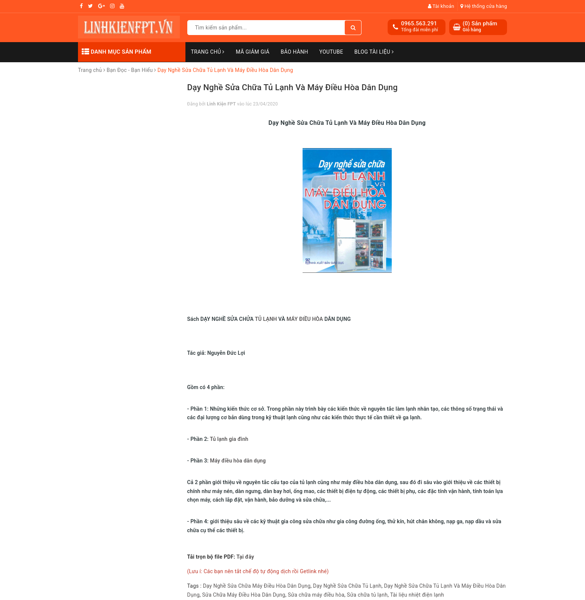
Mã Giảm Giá (252, 52)
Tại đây (245, 557)
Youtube (331, 52)
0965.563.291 (419, 23)
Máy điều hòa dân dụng (238, 461)
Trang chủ (208, 52)
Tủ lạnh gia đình (229, 439)
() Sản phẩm (480, 26)
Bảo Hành (294, 52)
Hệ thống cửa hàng (483, 6)
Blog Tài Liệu (374, 52)
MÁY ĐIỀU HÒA (305, 319)
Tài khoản (441, 6)
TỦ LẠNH (266, 319)
